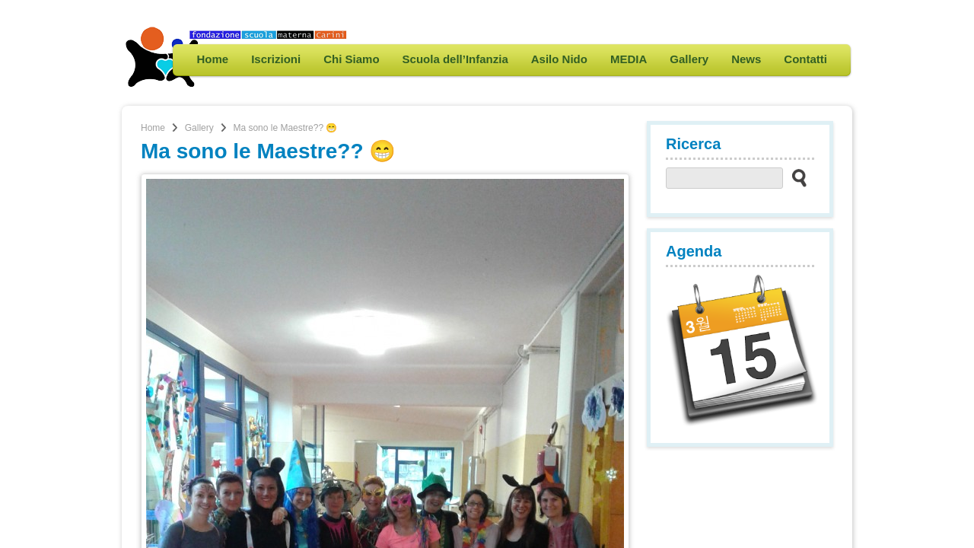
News (746, 59)
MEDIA (628, 59)
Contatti (805, 59)
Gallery (689, 59)
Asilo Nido (559, 59)
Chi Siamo (351, 59)
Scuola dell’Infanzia (455, 59)
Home (212, 59)
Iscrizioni (276, 59)
